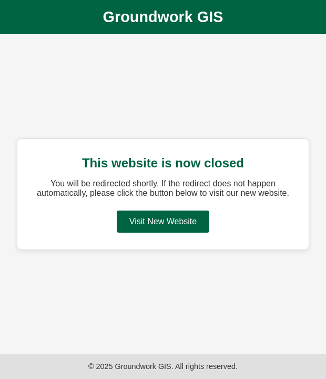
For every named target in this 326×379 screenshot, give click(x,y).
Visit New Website (163, 221)
